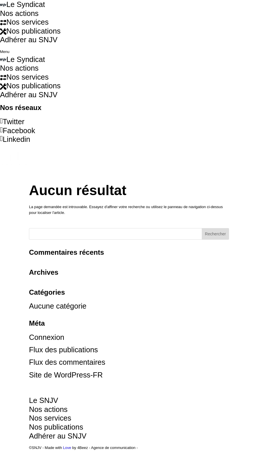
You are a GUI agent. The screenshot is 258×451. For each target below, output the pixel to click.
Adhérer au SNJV (28, 95)
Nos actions (19, 68)
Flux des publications (63, 350)
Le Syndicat (22, 59)
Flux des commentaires (67, 362)
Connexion (46, 337)
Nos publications (30, 86)
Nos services (24, 77)
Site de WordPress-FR (66, 375)
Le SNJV (43, 400)
